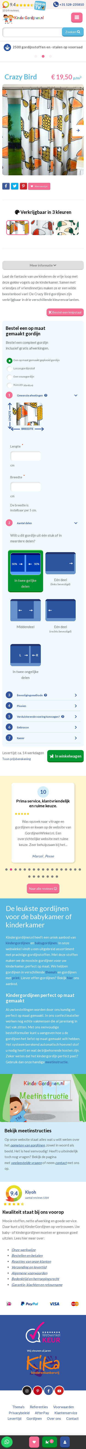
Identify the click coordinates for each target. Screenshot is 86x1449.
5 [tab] (25, 872)
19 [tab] (34, 879)
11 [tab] (52, 872)
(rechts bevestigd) (60, 631)
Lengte (16, 446)
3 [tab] (15, 872)
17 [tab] (80, 872)
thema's (51, 972)
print (15, 978)
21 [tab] (43, 879)
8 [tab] (38, 872)
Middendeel (25, 627)
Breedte (17, 477)
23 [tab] (52, 879)
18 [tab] (29, 879)
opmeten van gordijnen (27, 1145)
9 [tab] (43, 872)
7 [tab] (34, 872)
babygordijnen (46, 943)
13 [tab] (61, 872)
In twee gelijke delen (25, 583)
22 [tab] (48, 879)
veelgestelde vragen (26, 1163)
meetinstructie (56, 1062)
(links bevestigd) (60, 584)
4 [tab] (20, 872)
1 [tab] (6, 872)
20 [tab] (38, 879)
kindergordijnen (18, 943)
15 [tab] (70, 872)
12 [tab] (57, 872)
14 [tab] (66, 872)
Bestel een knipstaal (65, 312)
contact (61, 1163)
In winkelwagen (65, 756)
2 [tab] (11, 872)
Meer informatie (43, 265)
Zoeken (72, 32)
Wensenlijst (39, 186)
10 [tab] (48, 872)
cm (12, 465)
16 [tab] (75, 872)
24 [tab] (57, 879)
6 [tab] (29, 872)
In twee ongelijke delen (26, 675)
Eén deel (60, 580)
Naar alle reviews (43, 888)
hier (70, 978)
